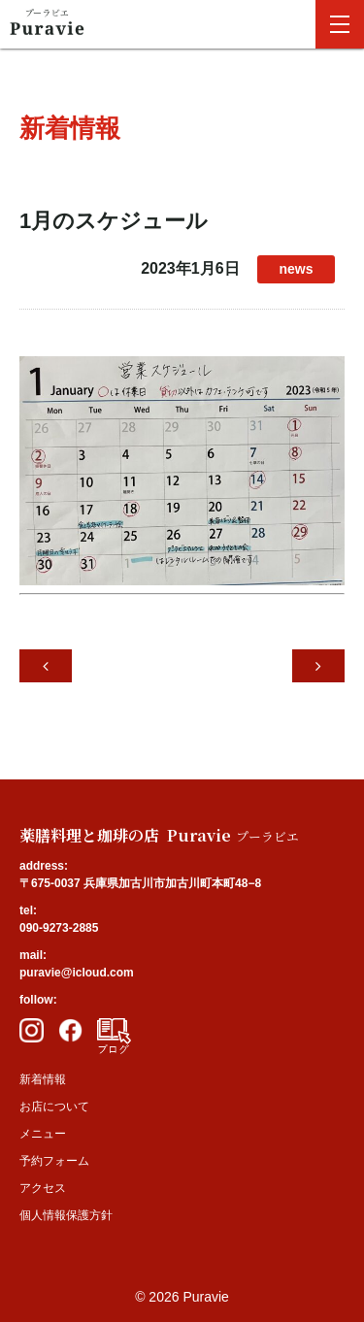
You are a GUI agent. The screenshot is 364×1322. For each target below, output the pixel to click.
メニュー (42, 1133)
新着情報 (42, 1079)
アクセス (42, 1188)
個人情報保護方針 (66, 1215)
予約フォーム (54, 1161)
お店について (54, 1106)
